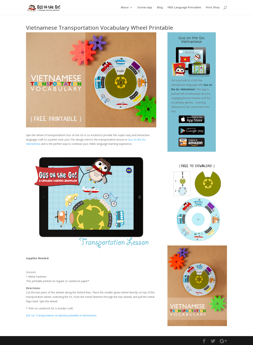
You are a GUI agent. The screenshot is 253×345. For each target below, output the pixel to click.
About (125, 7)
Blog (160, 7)
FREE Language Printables (184, 7)
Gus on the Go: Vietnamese (191, 39)
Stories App (144, 7)
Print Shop (213, 7)
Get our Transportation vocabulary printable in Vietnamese (61, 315)
